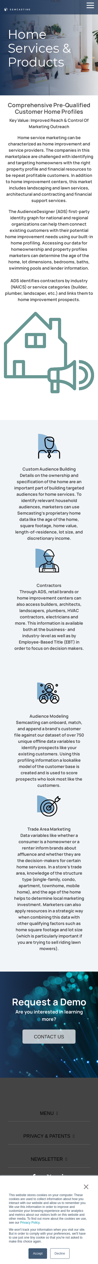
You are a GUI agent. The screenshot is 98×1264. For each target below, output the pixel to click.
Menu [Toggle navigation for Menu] (47, 1113)
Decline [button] (60, 1253)
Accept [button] (38, 1253)
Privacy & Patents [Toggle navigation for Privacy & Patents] (46, 1136)
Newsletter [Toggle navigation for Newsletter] (47, 1159)
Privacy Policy (29, 1222)
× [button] (86, 1186)
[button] (90, 5)
